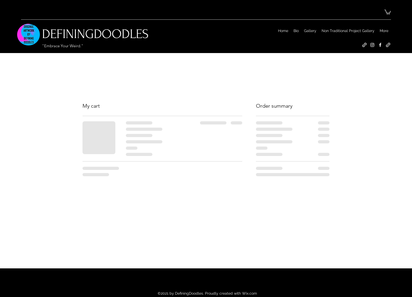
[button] (387, 11)
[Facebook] (380, 45)
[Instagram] (372, 45)
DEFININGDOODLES (95, 34)
